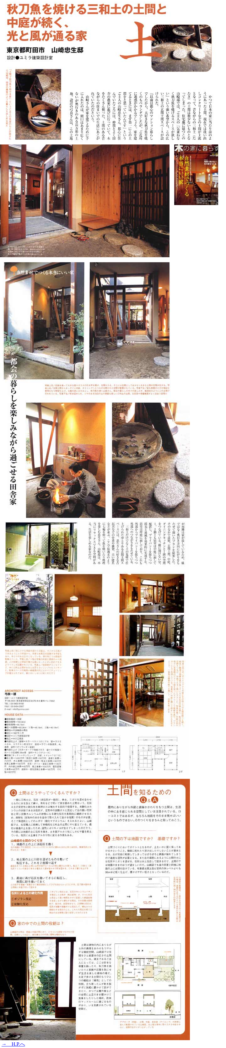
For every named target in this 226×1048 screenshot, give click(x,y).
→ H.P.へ (13, 1044)
